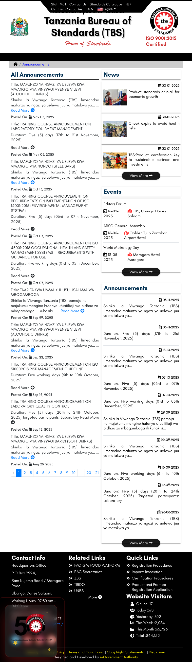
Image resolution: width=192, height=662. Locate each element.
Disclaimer (157, 652)
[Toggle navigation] (12, 57)
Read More (23, 110)
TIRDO (79, 584)
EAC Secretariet (88, 571)
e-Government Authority (119, 657)
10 (74, 472)
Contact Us (77, 4)
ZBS (77, 578)
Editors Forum (114, 204)
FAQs (90, 9)
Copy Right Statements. (126, 652)
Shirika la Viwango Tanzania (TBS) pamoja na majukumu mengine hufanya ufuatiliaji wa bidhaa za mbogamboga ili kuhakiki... (140, 423)
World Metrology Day (121, 247)
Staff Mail (58, 4)
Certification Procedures (152, 578)
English (105, 9)
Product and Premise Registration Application (152, 587)
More (95, 597)
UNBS (79, 590)
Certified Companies (66, 9)
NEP (128, 4)
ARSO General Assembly (124, 225)
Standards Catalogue (106, 4)
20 (88, 472)
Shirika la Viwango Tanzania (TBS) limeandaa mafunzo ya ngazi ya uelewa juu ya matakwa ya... (141, 311)
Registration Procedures (152, 565)
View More (141, 175)
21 (97, 472)
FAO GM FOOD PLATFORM (97, 565)
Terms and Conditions (86, 652)
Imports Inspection (147, 571)
